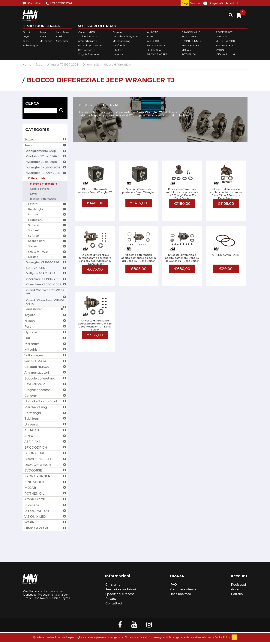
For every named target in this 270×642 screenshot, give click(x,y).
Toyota (27, 36)
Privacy (110, 599)
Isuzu (26, 40)
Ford (59, 36)
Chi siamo (113, 584)
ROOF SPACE (224, 32)
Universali (118, 54)
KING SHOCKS (190, 45)
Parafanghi (118, 45)
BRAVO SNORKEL (158, 54)
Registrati (216, 3)
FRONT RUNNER (191, 40)
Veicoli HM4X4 (86, 32)
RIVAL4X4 (221, 36)
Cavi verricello (86, 49)
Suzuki (27, 32)
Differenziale (91, 64)
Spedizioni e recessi (120, 594)
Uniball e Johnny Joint (125, 36)
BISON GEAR (155, 49)
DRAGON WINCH (192, 32)
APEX (150, 36)
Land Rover (63, 32)
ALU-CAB (152, 32)
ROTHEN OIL (189, 54)
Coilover (117, 32)
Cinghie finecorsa (88, 54)
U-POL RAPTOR (225, 40)
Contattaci (113, 603)
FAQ (173, 584)
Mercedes (46, 40)
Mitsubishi (62, 40)
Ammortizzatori (87, 40)
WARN (220, 49)
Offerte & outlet (225, 54)
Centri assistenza (183, 589)
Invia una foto (180, 594)
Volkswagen (30, 45)
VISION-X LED (224, 45)
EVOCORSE (189, 36)
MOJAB (186, 49)
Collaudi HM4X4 (87, 36)
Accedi (229, 3)
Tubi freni (118, 49)
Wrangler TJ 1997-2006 (62, 64)
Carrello (237, 594)
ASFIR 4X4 (153, 40)
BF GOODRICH (156, 45)
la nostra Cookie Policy (217, 637)
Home (26, 64)
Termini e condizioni (120, 589)
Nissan (43, 36)
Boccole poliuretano (90, 45)
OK (234, 637)
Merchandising (121, 40)
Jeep (43, 32)
